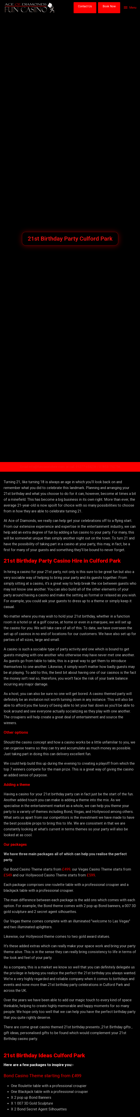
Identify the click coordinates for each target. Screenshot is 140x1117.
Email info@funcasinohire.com (42, 467)
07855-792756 (109, 467)
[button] (85, 7)
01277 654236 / (87, 467)
